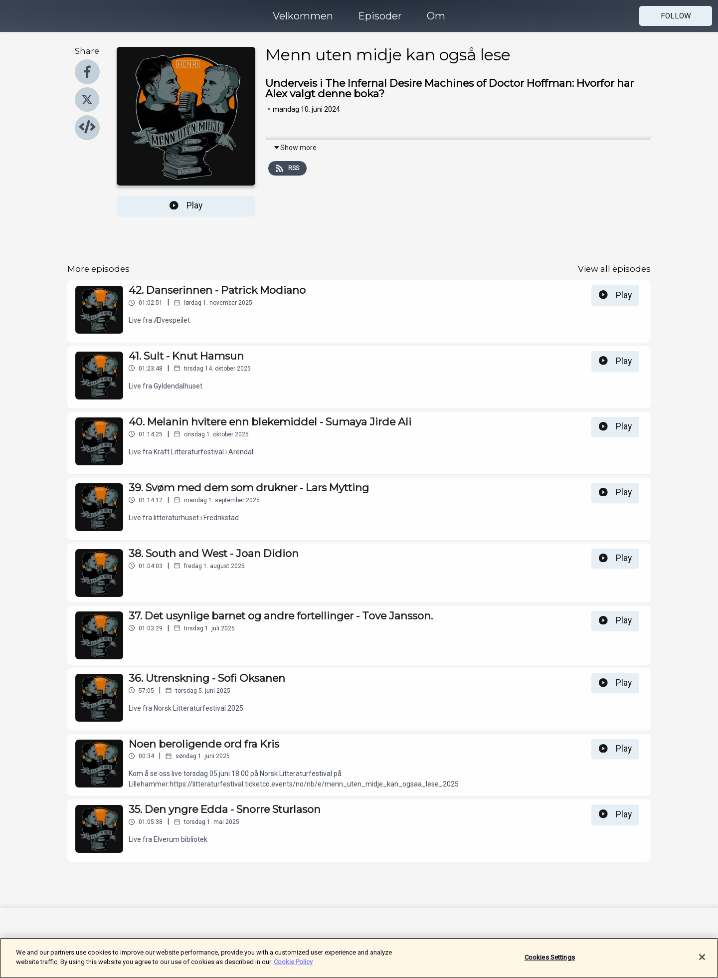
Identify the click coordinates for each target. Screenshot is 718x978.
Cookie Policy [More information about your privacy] (293, 967)
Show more (295, 148)
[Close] (702, 963)
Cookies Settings (550, 962)
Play (186, 205)
